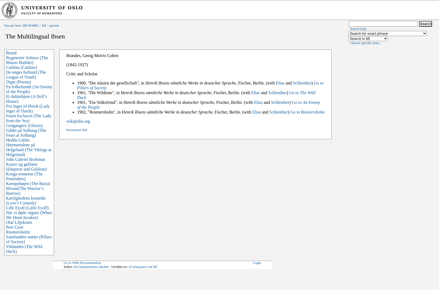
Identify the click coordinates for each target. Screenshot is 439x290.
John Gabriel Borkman (25, 159)
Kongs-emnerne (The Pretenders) (24, 176)
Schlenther (302, 83)
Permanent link (76, 130)
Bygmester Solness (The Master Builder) (27, 60)
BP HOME (30, 25)
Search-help (358, 29)
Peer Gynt (14, 227)
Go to (307, 112)
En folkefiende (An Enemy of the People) (29, 89)
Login (257, 263)
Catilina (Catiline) (21, 67)
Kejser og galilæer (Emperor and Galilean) (26, 166)
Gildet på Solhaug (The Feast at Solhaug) (26, 132)
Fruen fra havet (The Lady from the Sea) (28, 118)
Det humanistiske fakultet (91, 267)
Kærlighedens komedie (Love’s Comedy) (26, 200)
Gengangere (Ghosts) (24, 125)
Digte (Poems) (18, 82)
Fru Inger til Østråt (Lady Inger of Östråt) (28, 108)
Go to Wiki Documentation (82, 263)
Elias (280, 83)
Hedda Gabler (18, 140)
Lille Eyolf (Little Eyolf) (27, 208)
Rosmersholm (18, 232)
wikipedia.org (78, 121)
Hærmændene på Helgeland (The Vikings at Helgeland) (28, 150)
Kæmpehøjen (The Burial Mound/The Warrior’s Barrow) (28, 188)
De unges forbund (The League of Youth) (26, 74)
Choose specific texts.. (365, 43)
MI (44, 25)
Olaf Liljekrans (19, 222)
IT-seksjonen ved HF (143, 267)
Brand (11, 53)
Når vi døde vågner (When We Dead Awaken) (29, 215)
